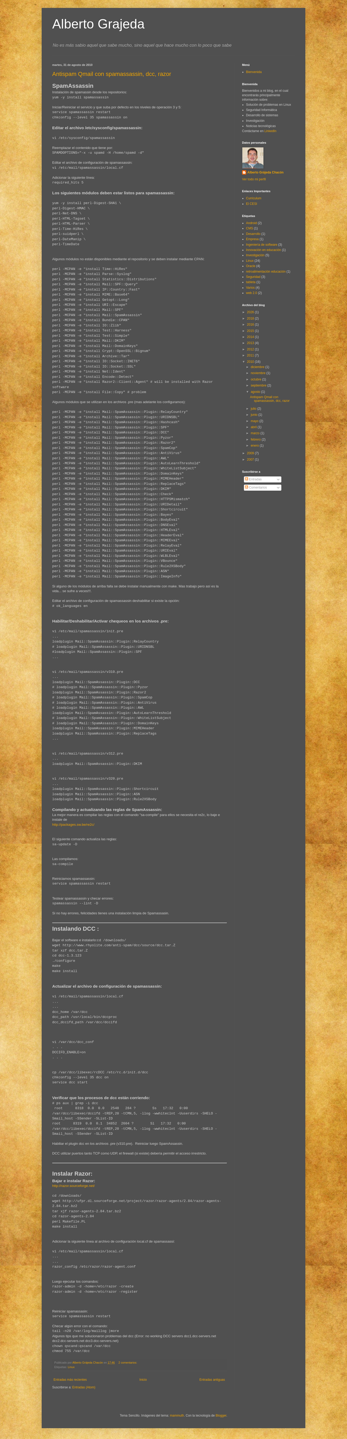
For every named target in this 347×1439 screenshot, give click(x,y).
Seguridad (253, 277)
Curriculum (253, 198)
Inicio (143, 1380)
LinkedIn (270, 131)
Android (251, 223)
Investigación (255, 255)
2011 (251, 355)
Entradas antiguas (212, 1380)
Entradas (253, 479)
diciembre (258, 367)
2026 (251, 312)
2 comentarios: (128, 1362)
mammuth (177, 1415)
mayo (255, 421)
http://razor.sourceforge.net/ (73, 1186)
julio (254, 409)
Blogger (221, 1415)
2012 (251, 349)
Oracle (250, 266)
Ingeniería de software (261, 245)
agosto (256, 392)
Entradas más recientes (70, 1380)
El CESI (251, 204)
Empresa (252, 239)
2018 (251, 318)
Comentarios (256, 487)
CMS (249, 228)
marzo (256, 433)
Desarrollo (253, 234)
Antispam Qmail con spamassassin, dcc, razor (111, 74)
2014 (251, 337)
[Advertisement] (266, 520)
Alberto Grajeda (98, 24)
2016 (251, 324)
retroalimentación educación (266, 271)
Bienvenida (254, 72)
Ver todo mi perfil (254, 179)
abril (254, 427)
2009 (251, 453)
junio (254, 415)
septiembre (259, 385)
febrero (256, 439)
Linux (71, 1367)
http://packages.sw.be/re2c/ (73, 825)
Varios (250, 287)
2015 (251, 331)
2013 (251, 343)
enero (255, 445)
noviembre (258, 373)
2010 (251, 362)
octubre (256, 379)
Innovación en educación (263, 250)
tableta (251, 282)
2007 (251, 459)
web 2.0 (251, 293)
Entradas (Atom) (83, 1387)
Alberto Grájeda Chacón (265, 172)
